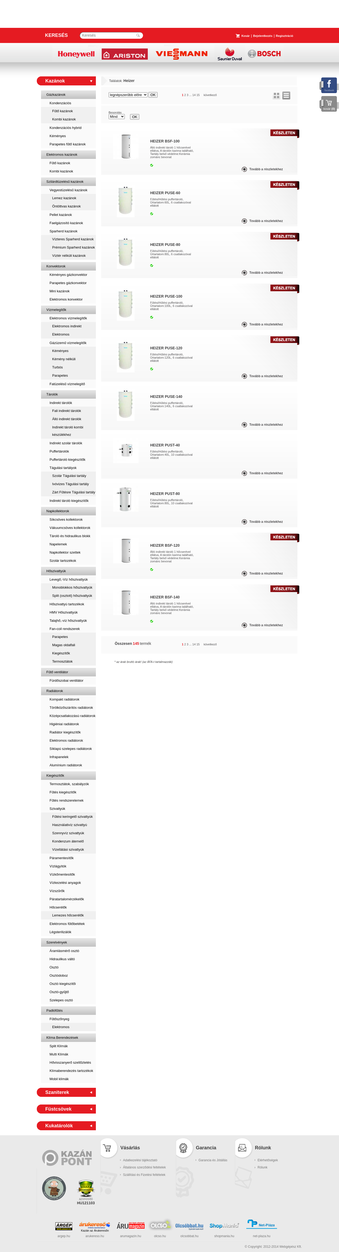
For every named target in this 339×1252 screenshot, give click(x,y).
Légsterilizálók (60, 932)
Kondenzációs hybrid (66, 128)
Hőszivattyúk (56, 571)
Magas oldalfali (63, 645)
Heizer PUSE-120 (166, 348)
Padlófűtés (54, 1010)
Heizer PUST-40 (165, 445)
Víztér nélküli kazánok (69, 256)
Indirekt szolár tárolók (66, 443)
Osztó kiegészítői (63, 984)
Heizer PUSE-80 (165, 244)
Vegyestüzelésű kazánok (68, 190)
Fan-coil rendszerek (65, 629)
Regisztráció (284, 35)
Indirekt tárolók (61, 403)
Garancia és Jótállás (213, 1160)
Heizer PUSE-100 (166, 296)
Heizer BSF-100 (165, 141)
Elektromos (60, 334)
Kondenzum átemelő (68, 841)
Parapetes (60, 375)
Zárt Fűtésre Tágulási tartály (73, 492)
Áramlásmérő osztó (64, 951)
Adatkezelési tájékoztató (140, 1160)
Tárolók (52, 394)
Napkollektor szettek (65, 552)
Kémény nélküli (63, 359)
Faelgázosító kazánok (66, 223)
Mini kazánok (60, 291)
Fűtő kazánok (62, 111)
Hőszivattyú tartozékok (67, 604)
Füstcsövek (58, 1109)
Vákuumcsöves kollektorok (70, 528)
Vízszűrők (57, 891)
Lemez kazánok (64, 198)
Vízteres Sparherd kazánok (73, 239)
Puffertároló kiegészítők (68, 460)
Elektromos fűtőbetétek (67, 924)
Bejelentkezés (263, 35)
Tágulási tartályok (63, 468)
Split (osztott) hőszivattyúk (72, 596)
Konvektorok (55, 266)
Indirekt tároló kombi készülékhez (67, 431)
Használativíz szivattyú (69, 825)
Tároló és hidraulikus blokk (70, 536)
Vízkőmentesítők (62, 874)
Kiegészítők (61, 653)
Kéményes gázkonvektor (68, 275)
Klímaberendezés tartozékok (71, 1071)
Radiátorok (54, 691)
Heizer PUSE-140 (166, 396)
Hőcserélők (58, 907)
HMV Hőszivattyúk (64, 612)
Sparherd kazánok (64, 231)
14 (193, 95)
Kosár (246, 35)
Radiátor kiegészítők (65, 732)
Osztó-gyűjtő (59, 992)
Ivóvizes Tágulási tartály (70, 484)
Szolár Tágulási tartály (69, 476)
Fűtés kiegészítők (63, 792)
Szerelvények (56, 942)
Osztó (54, 967)
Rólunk (262, 1167)
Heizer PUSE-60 (165, 193)
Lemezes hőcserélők (68, 915)
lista (286, 95)
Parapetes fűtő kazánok (68, 144)
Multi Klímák (59, 1054)
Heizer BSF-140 (165, 597)
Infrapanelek (59, 757)
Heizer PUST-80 (165, 494)
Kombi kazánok (64, 119)
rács (276, 95)
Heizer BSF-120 (165, 545)
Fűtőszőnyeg (59, 1019)
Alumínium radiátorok (66, 765)
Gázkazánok (55, 95)
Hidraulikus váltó (62, 959)
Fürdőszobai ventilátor (66, 680)
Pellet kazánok (61, 215)
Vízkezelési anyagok (65, 883)
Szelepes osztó (61, 1000)
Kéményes (58, 136)
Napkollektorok (57, 511)
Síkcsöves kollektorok (66, 519)
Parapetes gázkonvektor (68, 283)
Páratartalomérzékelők (67, 899)
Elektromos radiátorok (66, 740)
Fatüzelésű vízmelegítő (67, 384)
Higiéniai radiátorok (64, 724)
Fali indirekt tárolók (66, 411)
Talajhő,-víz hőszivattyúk (68, 621)
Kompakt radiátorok (64, 699)
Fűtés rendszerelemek (67, 800)
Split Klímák (59, 1046)
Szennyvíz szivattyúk (68, 833)
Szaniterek (57, 1092)
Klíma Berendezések (62, 1038)
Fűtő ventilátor (57, 672)
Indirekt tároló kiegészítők (69, 501)
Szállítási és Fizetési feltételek (144, 1175)
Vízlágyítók (58, 866)
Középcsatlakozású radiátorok (72, 716)
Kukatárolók (59, 1125)
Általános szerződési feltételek (144, 1167)
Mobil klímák (59, 1079)
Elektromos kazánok (61, 154)
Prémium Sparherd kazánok (73, 247)
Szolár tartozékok (63, 561)
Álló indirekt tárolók (66, 419)
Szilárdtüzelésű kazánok (64, 182)
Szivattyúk (57, 809)
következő (210, 95)
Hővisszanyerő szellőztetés (70, 1062)
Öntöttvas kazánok (66, 206)
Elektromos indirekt (67, 326)
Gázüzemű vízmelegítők (68, 343)
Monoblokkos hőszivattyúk (72, 587)
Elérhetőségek (268, 1160)
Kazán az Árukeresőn (95, 1230)
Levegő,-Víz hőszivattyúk (69, 579)
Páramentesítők (62, 858)
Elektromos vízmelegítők (68, 318)
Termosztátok (62, 661)
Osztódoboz (59, 975)
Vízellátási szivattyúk (68, 849)
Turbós (57, 367)
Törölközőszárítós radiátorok (71, 708)
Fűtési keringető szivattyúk (72, 817)
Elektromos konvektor (66, 299)
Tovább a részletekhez (266, 169)
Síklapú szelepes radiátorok (71, 749)
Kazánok (55, 81)
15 (198, 95)
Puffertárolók (59, 451)
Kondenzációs (60, 103)
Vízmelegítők (56, 310)
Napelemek (58, 544)
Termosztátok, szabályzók (69, 784)
